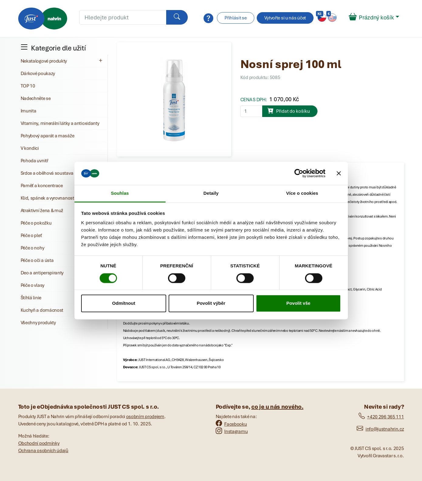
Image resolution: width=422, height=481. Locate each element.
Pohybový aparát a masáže (47, 136)
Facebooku (231, 424)
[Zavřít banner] (339, 173)
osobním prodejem (145, 417)
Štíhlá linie (31, 298)
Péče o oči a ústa (37, 260)
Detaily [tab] (211, 193)
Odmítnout (123, 303)
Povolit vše (298, 303)
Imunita (28, 111)
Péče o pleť (31, 235)
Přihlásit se (235, 18)
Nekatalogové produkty (62, 60)
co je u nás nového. (277, 407)
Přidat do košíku (288, 111)
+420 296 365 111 (381, 417)
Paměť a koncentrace (42, 186)
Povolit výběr (211, 303)
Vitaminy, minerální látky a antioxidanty (60, 123)
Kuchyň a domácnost (42, 310)
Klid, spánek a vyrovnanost (47, 198)
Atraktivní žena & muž (42, 211)
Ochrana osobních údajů (43, 451)
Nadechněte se (36, 98)
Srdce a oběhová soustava (47, 173)
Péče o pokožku (36, 223)
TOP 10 (28, 86)
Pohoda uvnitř (34, 161)
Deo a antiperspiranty (42, 273)
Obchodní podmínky (39, 443)
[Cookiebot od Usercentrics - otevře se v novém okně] (298, 173)
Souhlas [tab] (120, 193)
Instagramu (232, 431)
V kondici (30, 148)
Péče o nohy (32, 248)
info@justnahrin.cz (380, 429)
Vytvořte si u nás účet (285, 18)
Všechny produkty (38, 323)
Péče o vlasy (32, 285)
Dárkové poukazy (38, 73)
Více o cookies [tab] (302, 193)
